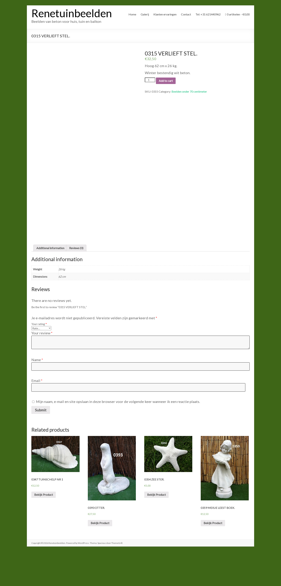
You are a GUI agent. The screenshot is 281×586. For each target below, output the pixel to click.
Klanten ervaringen (165, 14)
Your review (42, 367)
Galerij (145, 14)
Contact (186, 14)
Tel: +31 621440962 (208, 14)
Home (132, 14)
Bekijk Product (43, 528)
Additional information (50, 282)
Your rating (39, 358)
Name (37, 394)
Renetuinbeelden (71, 13)
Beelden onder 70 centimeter (189, 91)
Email (36, 414)
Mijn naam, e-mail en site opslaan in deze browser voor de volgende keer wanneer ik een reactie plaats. (118, 435)
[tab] (50, 282)
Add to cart (166, 80)
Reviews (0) (76, 282)
